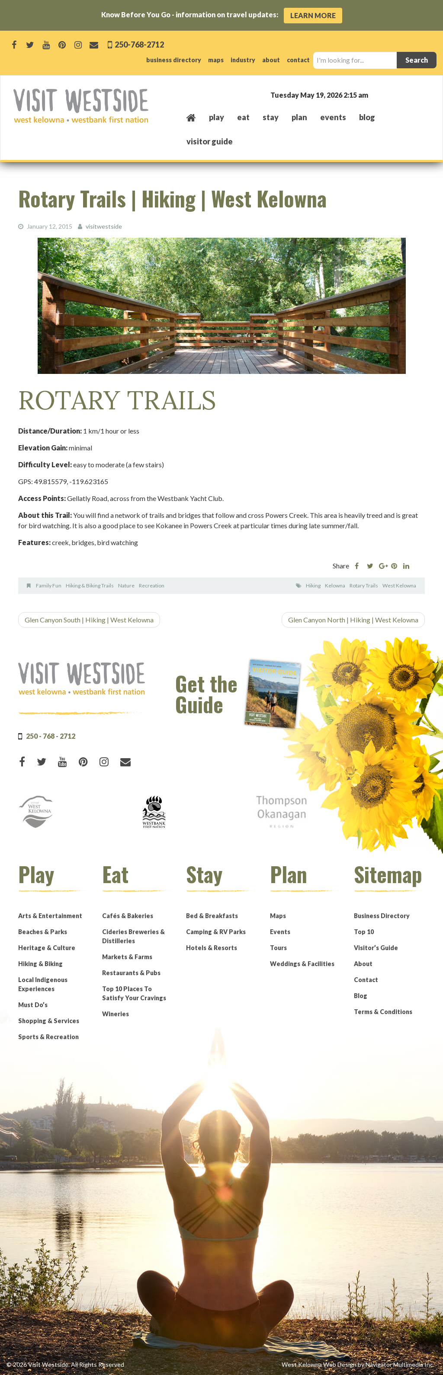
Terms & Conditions (383, 1011)
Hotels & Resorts (211, 947)
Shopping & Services (48, 1020)
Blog (367, 117)
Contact (366, 979)
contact (298, 60)
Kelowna (335, 585)
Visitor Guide (209, 141)
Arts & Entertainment (50, 915)
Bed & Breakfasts (212, 915)
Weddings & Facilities (302, 963)
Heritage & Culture (46, 947)
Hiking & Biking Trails (90, 585)
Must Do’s (33, 1004)
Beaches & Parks (42, 931)
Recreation (151, 585)
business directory (173, 60)
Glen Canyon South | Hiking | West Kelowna (89, 620)
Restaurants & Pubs (131, 972)
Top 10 (364, 931)
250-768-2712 (138, 44)
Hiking (313, 585)
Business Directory (382, 915)
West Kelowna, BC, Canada (377, 94)
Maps (278, 915)
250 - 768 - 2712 (50, 735)
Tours (278, 947)
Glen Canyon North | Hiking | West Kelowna (353, 620)
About (363, 963)
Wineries (115, 1013)
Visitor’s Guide (376, 947)
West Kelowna (399, 585)
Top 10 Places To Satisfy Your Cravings (134, 993)
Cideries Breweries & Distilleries (133, 936)
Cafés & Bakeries (127, 915)
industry (243, 60)
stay (271, 117)
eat (243, 117)
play (216, 117)
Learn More (313, 15)
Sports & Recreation (48, 1036)
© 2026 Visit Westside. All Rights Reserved (65, 1364)
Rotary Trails (364, 585)
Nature (126, 585)
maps (216, 60)
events (333, 117)
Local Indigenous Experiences (42, 984)
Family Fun (48, 585)
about (271, 60)
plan (299, 117)
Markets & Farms (127, 956)
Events (280, 931)
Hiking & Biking (40, 963)
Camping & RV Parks (216, 931)
